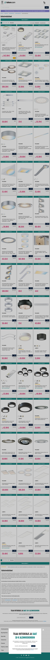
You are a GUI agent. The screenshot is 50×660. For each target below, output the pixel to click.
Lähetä (33, 646)
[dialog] (25, 330)
